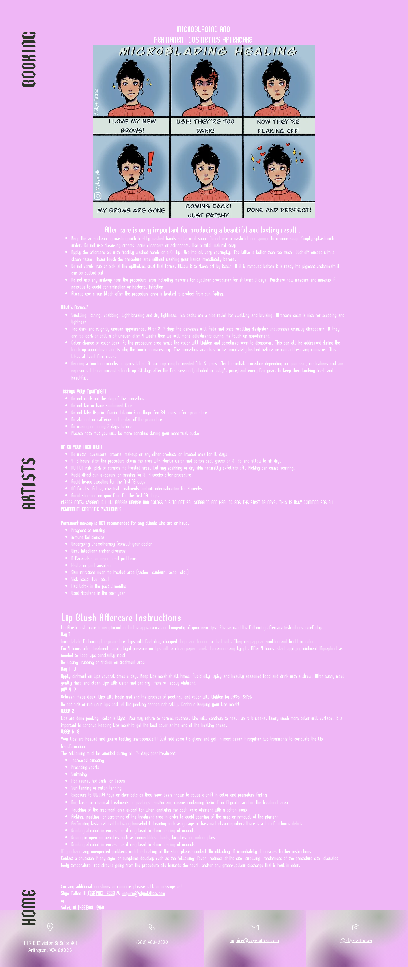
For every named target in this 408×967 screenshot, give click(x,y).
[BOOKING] (27, 59)
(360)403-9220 (101, 892)
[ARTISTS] (27, 483)
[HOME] (27, 907)
